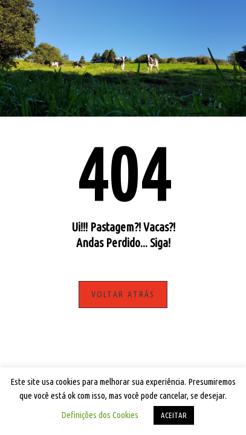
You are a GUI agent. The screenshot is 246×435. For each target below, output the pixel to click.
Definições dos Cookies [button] (99, 415)
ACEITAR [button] (174, 415)
